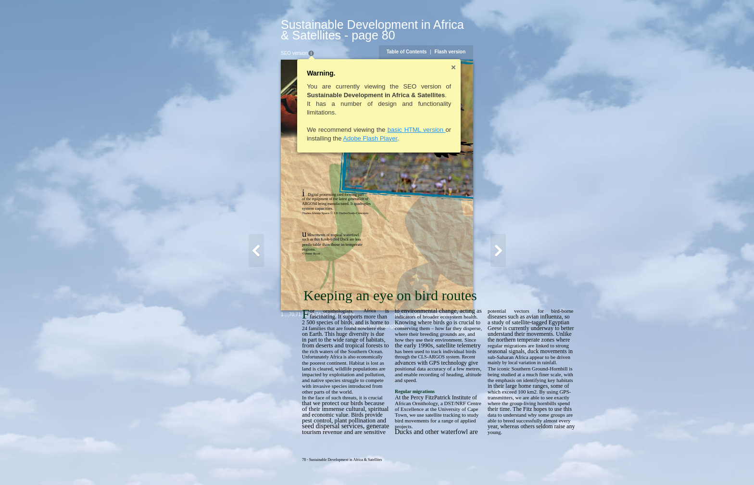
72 (244, 463)
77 (277, 463)
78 (284, 463)
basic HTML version (356, 119)
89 (511, 464)
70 (230, 463)
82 (464, 464)
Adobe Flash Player (309, 127)
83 (471, 464)
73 (250, 463)
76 (270, 463)
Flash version (511, 41)
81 (458, 464)
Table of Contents (468, 41)
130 (530, 464)
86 (491, 464)
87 (498, 464)
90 (518, 464)
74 (257, 463)
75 (263, 463)
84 (478, 464)
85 (485, 464)
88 (504, 464)
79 (290, 463)
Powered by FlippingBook (377, 474)
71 (237, 463)
